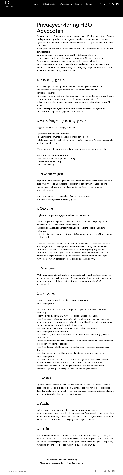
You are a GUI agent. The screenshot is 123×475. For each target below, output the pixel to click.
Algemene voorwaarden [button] (52, 463)
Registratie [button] (51, 459)
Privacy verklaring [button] (68, 459)
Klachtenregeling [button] (75, 463)
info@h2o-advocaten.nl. (66, 70)
